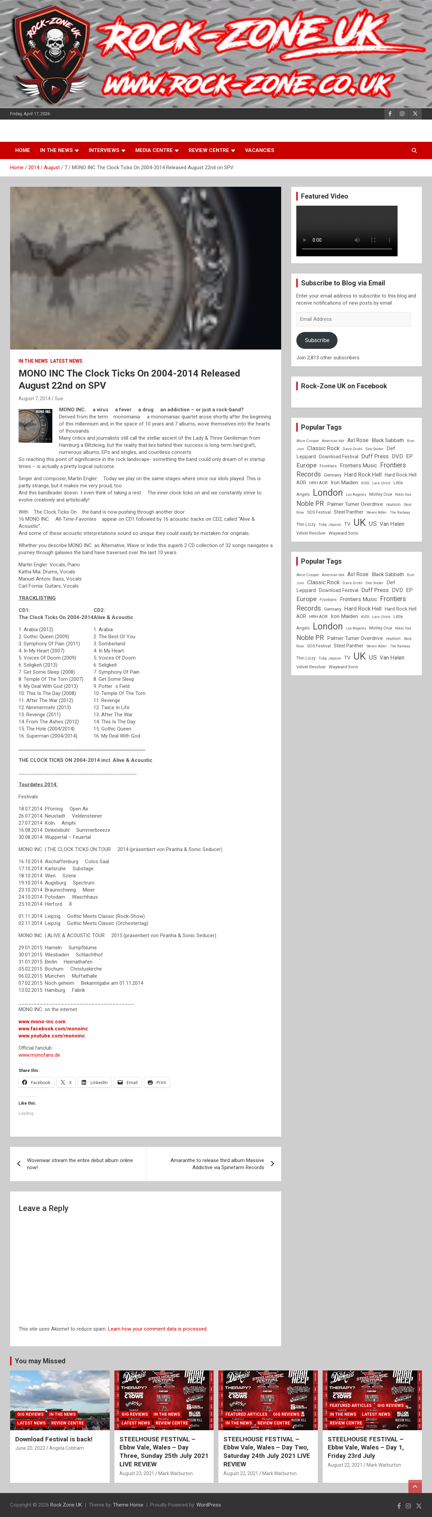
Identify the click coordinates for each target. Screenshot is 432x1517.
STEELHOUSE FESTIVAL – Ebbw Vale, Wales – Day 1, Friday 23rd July (366, 1447)
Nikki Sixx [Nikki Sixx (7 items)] (403, 494)
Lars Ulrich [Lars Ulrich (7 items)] (381, 483)
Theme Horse (128, 1505)
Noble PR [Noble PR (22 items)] (310, 504)
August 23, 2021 (136, 1473)
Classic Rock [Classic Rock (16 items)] (323, 448)
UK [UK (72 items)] (359, 522)
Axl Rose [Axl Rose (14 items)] (358, 440)
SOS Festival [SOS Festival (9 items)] (319, 512)
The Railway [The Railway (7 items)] (400, 512)
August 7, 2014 (35, 398)
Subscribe (317, 340)
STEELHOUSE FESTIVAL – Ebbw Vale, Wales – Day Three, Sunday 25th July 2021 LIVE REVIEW (164, 1451)
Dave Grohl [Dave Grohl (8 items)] (352, 448)
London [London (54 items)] (328, 492)
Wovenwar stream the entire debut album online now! (80, 1164)
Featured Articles (246, 1414)
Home (22, 150)
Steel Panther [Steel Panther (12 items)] (348, 512)
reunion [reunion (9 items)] (393, 504)
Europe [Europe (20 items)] (306, 465)
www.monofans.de (39, 1055)
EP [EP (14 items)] (409, 456)
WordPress (208, 1505)
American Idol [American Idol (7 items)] (333, 441)
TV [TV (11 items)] (347, 524)
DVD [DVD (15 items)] (397, 456)
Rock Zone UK (66, 1505)
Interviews (104, 150)
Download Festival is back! (53, 1439)
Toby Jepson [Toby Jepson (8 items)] (330, 524)
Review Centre (209, 150)
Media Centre (154, 150)
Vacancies (259, 150)
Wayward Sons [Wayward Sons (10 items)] (343, 533)
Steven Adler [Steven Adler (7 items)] (377, 512)
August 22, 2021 (240, 1473)
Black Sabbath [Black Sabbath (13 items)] (388, 440)
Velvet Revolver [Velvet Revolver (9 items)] (311, 533)
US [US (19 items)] (373, 524)
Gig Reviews (30, 1414)
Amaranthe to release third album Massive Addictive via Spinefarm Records (217, 1164)
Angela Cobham (66, 1448)
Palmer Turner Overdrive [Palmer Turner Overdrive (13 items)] (355, 504)
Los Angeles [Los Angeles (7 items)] (356, 494)
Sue (59, 398)
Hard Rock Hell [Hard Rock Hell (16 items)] (363, 474)
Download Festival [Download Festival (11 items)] (338, 456)
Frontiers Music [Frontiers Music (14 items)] (358, 465)
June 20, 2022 (30, 1448)
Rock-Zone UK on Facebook (344, 386)
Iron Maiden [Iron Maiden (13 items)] (344, 483)
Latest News (66, 361)
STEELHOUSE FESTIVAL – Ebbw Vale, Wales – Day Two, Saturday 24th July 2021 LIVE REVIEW (266, 1451)
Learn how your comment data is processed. (158, 1329)
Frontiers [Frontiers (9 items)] (328, 465)
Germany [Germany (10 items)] (332, 475)
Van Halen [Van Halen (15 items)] (392, 524)
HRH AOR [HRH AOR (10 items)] (318, 482)
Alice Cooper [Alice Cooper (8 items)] (307, 440)
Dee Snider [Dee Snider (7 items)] (374, 449)
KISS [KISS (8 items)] (365, 483)
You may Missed (40, 1361)
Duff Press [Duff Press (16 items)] (375, 456)
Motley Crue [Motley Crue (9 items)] (380, 494)
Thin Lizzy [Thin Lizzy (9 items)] (306, 524)
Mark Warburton (175, 1473)
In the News (56, 150)
